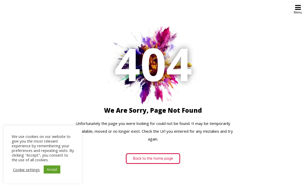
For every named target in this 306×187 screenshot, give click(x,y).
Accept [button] (52, 169)
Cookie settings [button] (26, 169)
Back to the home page (153, 158)
